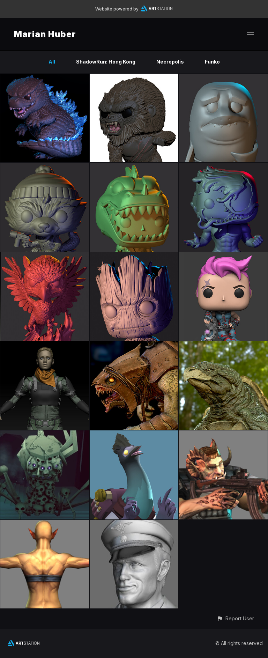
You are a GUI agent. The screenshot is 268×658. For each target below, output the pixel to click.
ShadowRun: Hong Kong (105, 62)
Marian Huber (45, 34)
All (52, 62)
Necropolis (170, 62)
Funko (212, 62)
